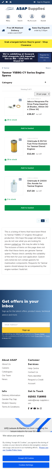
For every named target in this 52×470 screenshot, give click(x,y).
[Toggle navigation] (8, 18)
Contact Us (33, 372)
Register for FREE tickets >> (44, 57)
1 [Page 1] (42, 220)
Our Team (6, 375)
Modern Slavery (9, 403)
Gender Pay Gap (9, 399)
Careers (5, 368)
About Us (6, 364)
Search (20, 18)
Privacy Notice (39, 334)
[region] (26, 451)
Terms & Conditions (11, 406)
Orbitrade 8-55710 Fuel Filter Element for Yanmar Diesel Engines (37, 145)
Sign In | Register (42, 2)
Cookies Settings (26, 465)
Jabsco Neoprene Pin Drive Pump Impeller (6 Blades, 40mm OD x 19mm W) (37, 105)
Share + (48, 68)
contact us (16, 244)
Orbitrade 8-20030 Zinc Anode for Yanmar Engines (37, 183)
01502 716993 (37, 396)
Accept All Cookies (26, 458)
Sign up (26, 330)
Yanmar (6, 68)
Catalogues (7, 371)
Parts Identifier (34, 375)
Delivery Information (11, 395)
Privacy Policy (39, 336)
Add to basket (27, 128)
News (4, 379)
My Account (32, 18)
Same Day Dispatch (40, 29)
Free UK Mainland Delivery (15, 30)
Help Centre (33, 368)
